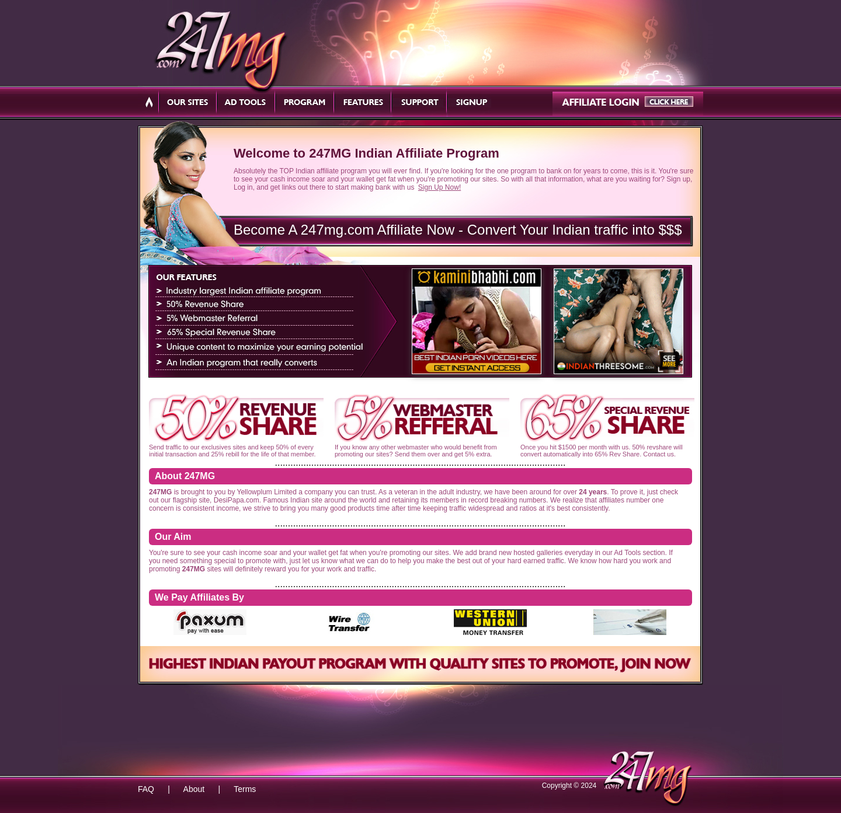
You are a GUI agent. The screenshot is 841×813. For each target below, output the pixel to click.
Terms (245, 789)
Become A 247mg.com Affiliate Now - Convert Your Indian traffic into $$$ (458, 230)
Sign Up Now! (439, 187)
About (194, 789)
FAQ (146, 789)
